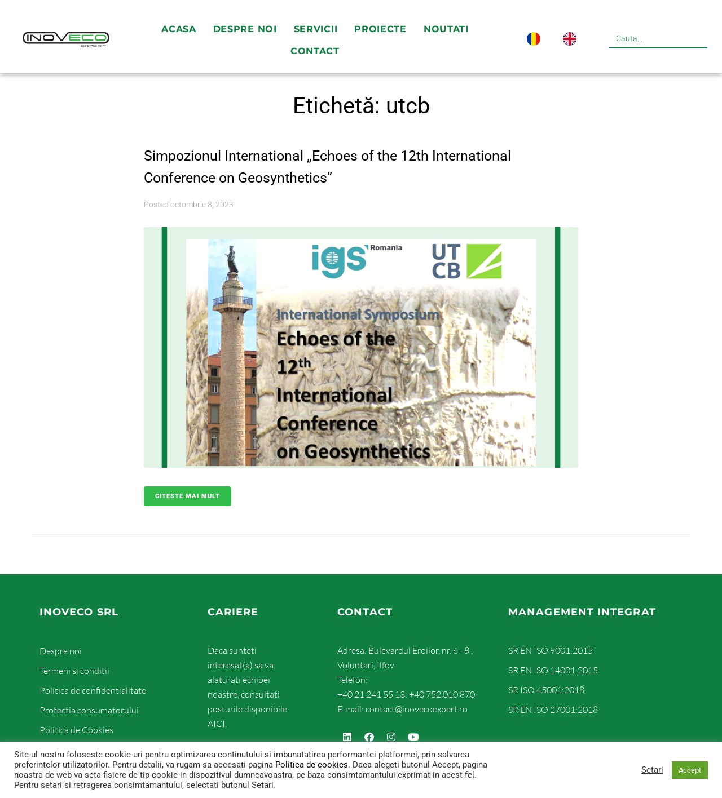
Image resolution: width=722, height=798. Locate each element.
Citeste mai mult (187, 496)
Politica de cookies (311, 765)
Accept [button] (690, 770)
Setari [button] (652, 770)
